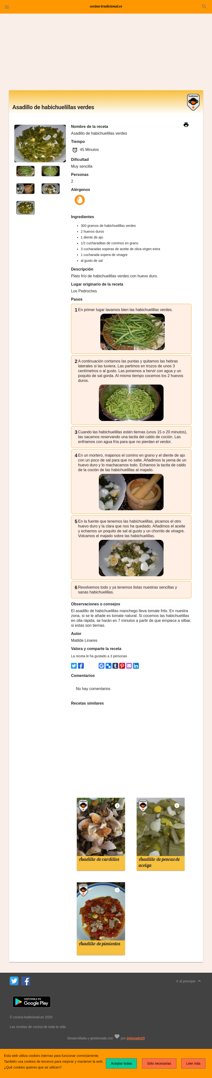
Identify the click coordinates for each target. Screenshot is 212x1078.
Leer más (193, 1063)
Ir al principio (189, 981)
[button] (7, 7)
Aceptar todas (121, 1063)
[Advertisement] (106, 54)
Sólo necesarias (159, 1063)
